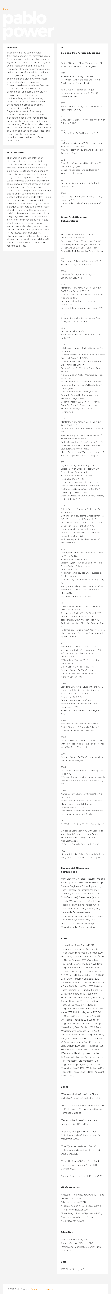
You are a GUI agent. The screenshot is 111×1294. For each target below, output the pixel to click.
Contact (35, 1289)
